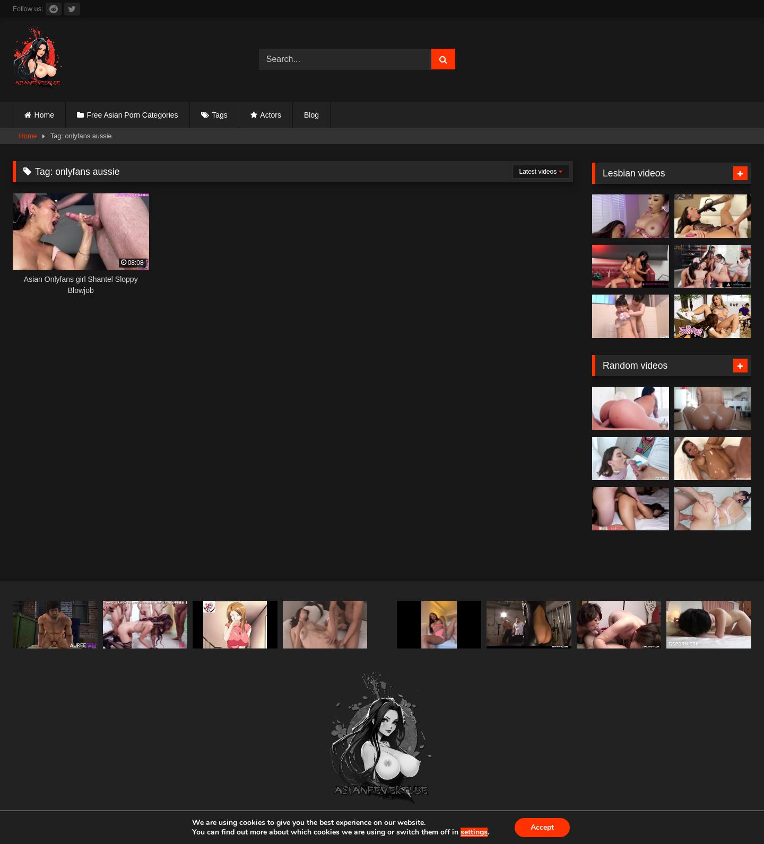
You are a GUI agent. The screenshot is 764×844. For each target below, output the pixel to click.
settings (474, 832)
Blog (311, 115)
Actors (270, 115)
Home (44, 115)
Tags (220, 115)
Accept (542, 827)
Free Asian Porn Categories (132, 115)
